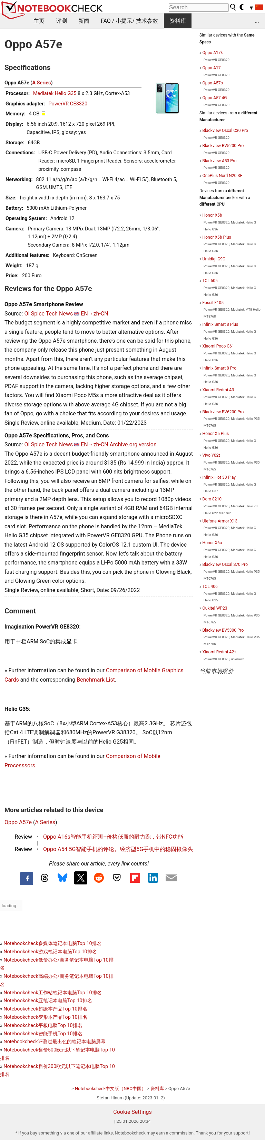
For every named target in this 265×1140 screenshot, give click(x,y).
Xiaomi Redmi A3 (218, 389)
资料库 (177, 21)
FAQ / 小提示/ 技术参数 (129, 21)
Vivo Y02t (211, 455)
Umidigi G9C (214, 259)
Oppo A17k (213, 52)
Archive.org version (133, 444)
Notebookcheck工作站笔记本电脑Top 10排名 (52, 993)
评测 (61, 21)
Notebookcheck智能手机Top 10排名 (42, 1034)
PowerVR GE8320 (68, 104)
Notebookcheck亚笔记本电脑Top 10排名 (47, 1001)
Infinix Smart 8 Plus (220, 324)
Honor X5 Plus (216, 433)
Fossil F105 (213, 302)
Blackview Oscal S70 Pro (225, 564)
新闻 (83, 21)
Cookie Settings (132, 1112)
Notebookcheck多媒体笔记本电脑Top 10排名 (52, 943)
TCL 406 (209, 586)
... (257, 21)
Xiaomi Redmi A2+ (220, 652)
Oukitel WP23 (215, 608)
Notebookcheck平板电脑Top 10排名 (42, 1025)
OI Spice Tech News (48, 313)
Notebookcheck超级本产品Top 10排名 (45, 1009)
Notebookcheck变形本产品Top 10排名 (45, 1017)
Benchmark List (96, 679)
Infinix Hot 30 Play (219, 477)
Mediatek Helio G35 (55, 93)
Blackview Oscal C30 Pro (225, 130)
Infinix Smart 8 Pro (220, 368)
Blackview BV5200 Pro (223, 145)
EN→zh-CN (94, 313)
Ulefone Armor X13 (220, 521)
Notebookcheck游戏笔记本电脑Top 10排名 (50, 952)
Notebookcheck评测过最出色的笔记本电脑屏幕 (54, 1041)
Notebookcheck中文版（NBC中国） (110, 1088)
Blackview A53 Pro (220, 160)
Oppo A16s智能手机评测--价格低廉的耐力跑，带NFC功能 (113, 836)
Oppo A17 (212, 67)
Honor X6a (212, 542)
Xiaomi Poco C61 (218, 346)
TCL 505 (209, 280)
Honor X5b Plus (217, 237)
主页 (39, 21)
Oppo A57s (213, 83)
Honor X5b (212, 215)
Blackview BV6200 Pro (223, 412)
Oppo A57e (18, 822)
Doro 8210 (212, 499)
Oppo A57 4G (215, 97)
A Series (41, 83)
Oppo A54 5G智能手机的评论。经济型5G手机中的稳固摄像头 (118, 849)
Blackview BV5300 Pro (223, 630)
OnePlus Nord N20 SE (223, 175)
